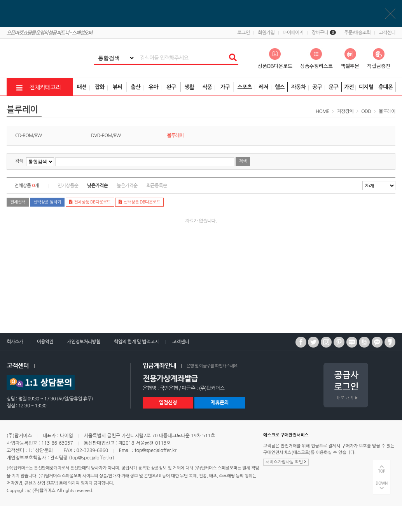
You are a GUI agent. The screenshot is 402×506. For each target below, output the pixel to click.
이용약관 (45, 341)
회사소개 (15, 341)
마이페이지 (293, 32)
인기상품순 (68, 185)
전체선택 (17, 202)
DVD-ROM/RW (106, 135)
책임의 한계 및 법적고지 (136, 341)
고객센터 (387, 32)
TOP (381, 471)
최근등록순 (156, 185)
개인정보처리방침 (83, 341)
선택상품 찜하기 (47, 202)
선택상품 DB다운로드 (139, 202)
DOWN (382, 483)
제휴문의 (220, 402)
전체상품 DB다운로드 (90, 202)
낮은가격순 (97, 185)
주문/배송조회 (357, 32)
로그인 (243, 32)
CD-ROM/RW (28, 135)
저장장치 (345, 111)
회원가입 (266, 32)
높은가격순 (127, 185)
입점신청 (168, 402)
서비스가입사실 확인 (286, 461)
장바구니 (323, 32)
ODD (366, 111)
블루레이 (387, 111)
